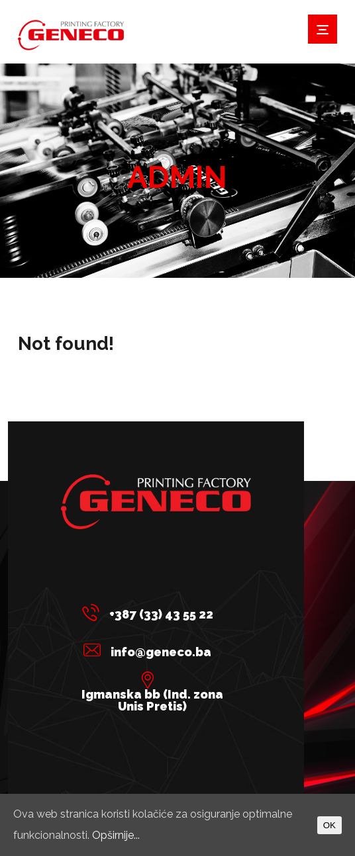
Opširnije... (116, 835)
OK (329, 825)
